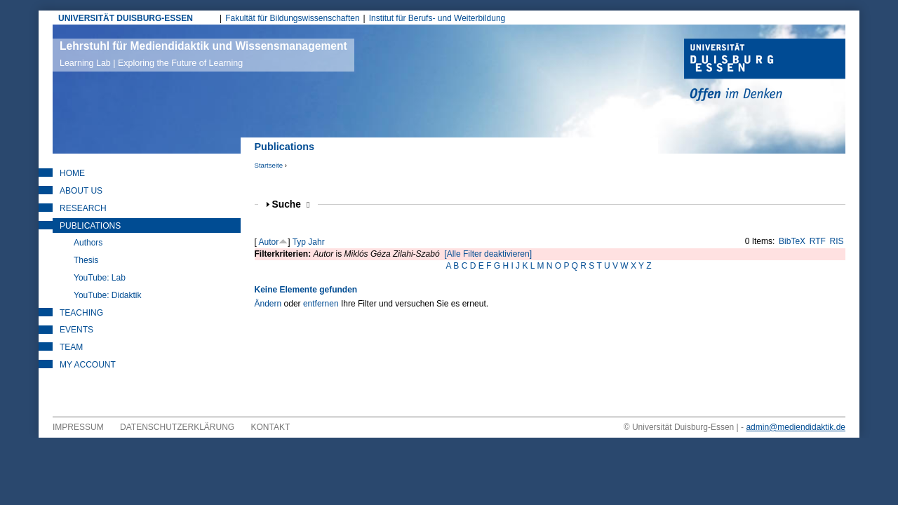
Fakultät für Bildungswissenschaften (292, 18)
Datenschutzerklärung (177, 427)
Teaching (81, 313)
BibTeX (792, 241)
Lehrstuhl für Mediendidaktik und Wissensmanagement (203, 54)
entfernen (321, 304)
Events (76, 330)
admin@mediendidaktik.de (795, 427)
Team (71, 347)
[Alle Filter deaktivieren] (488, 254)
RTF (818, 241)
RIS (837, 241)
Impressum (78, 427)
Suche (291, 204)
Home (72, 173)
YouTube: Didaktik (108, 295)
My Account (88, 365)
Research (83, 208)
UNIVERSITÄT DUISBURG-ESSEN (125, 18)
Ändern (268, 304)
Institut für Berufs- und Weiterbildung (437, 18)
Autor (269, 242)
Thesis (86, 260)
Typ (299, 242)
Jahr (316, 242)
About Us (81, 191)
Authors (88, 243)
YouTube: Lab (100, 278)
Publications (90, 226)
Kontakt (270, 427)
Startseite (269, 165)
